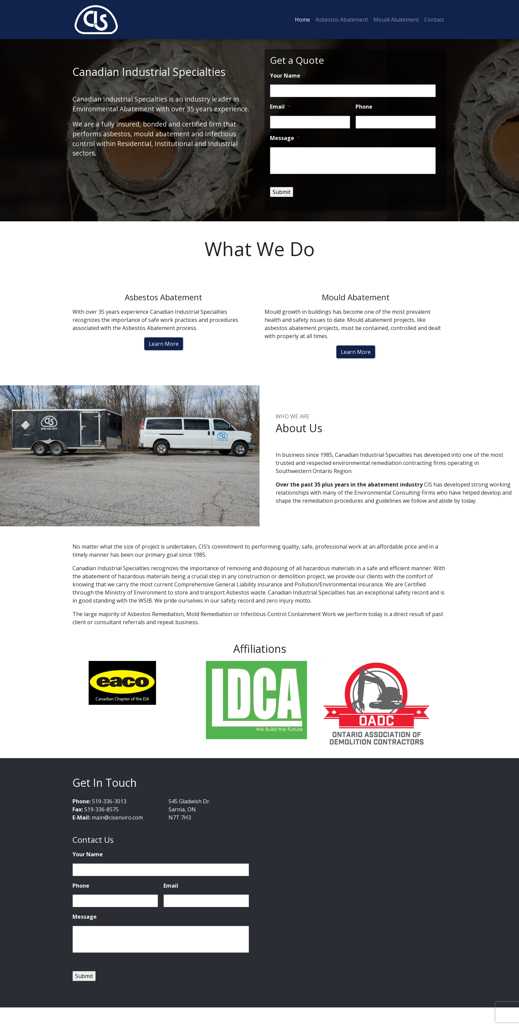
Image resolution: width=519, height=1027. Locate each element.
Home (302, 19)
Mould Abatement (396, 19)
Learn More (164, 344)
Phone (364, 106)
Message (285, 138)
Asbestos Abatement (341, 19)
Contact (434, 19)
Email (280, 106)
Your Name (288, 75)
